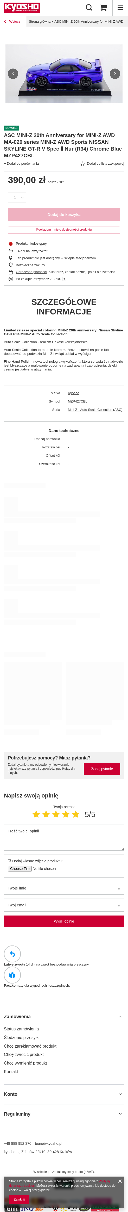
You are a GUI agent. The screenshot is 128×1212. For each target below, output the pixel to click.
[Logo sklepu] (22, 8)
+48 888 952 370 (17, 1143)
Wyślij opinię (64, 921)
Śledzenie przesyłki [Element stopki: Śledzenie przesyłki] (22, 1037)
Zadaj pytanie (102, 769)
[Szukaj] (88, 8)
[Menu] (120, 8)
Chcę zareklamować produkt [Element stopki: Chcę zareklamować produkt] (30, 1046)
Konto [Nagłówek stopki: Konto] (10, 1094)
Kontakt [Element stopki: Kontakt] (11, 1071)
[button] (13, 74)
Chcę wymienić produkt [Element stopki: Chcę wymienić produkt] (25, 1063)
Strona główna (39, 21)
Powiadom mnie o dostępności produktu (64, 229)
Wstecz (12, 22)
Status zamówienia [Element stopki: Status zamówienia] (21, 1029)
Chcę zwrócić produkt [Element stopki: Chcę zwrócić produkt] (24, 1054)
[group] (64, 74)
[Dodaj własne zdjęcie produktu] (42, 868)
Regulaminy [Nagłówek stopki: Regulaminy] (17, 1114)
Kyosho (73, 393)
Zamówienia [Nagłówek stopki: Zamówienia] (17, 1016)
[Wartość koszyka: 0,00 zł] (103, 8)
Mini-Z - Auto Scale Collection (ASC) (95, 410)
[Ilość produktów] (15, 197)
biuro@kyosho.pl (48, 1143)
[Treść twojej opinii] (64, 838)
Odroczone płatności (31, 272)
